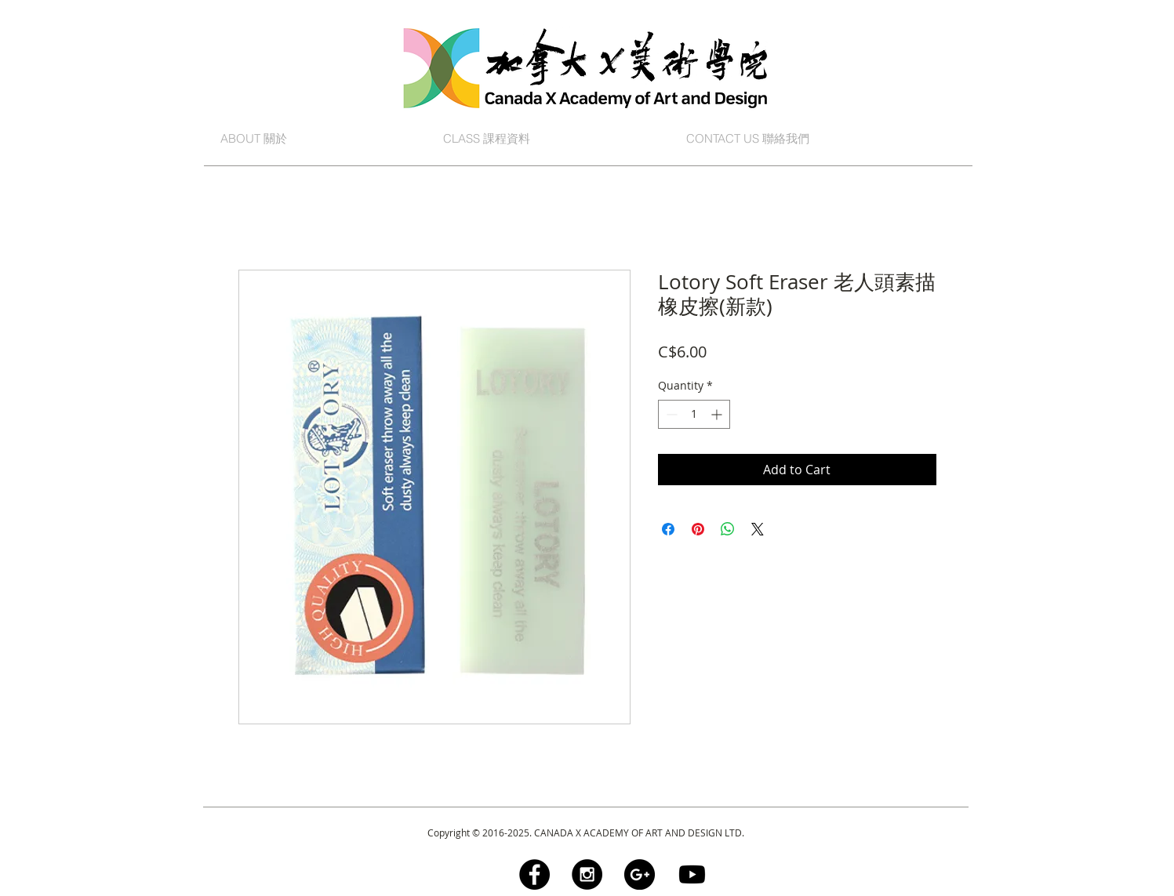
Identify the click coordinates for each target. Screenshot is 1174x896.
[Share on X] (757, 529)
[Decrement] (670, 414)
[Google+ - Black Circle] (639, 874)
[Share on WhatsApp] (727, 529)
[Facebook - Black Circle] (534, 874)
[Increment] (718, 414)
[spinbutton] (694, 414)
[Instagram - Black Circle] (587, 874)
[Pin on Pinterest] (698, 529)
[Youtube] (692, 874)
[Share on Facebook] (668, 529)
